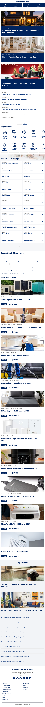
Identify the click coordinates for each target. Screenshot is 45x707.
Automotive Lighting (7, 270)
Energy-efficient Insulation (20, 270)
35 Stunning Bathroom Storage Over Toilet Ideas (12, 661)
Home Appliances (17, 324)
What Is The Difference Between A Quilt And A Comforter (17, 94)
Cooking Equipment (33, 270)
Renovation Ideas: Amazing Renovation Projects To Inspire (17, 114)
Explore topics (7, 127)
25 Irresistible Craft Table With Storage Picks (12, 641)
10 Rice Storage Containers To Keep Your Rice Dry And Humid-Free (17, 627)
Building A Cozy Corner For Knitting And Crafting (14, 99)
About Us (4, 683)
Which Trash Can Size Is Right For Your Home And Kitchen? (15, 656)
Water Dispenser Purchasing (8, 261)
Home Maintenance (16, 297)
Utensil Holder (5, 264)
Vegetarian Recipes (36, 258)
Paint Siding (4, 273)
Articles (14, 352)
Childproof (10, 258)
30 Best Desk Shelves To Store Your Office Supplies (13, 651)
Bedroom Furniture (16, 408)
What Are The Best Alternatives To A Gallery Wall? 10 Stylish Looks (19, 109)
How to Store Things (10, 159)
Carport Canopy (34, 267)
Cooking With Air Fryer (15, 273)
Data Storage (17, 493)
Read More (4, 304)
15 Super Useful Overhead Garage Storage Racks (12, 637)
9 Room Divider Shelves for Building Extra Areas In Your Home (16, 622)
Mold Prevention (19, 258)
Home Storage (34, 261)
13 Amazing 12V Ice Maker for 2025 (11, 104)
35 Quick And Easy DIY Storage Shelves (10, 646)
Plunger (4, 258)
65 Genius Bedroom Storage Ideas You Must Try (12, 632)
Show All (22, 253)
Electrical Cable (14, 264)
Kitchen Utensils (24, 264)
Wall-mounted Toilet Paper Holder (20, 267)
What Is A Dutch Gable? (8, 119)
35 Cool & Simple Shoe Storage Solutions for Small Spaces (15, 617)
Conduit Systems (6, 267)
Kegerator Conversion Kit (23, 261)
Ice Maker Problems (35, 264)
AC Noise (27, 258)
